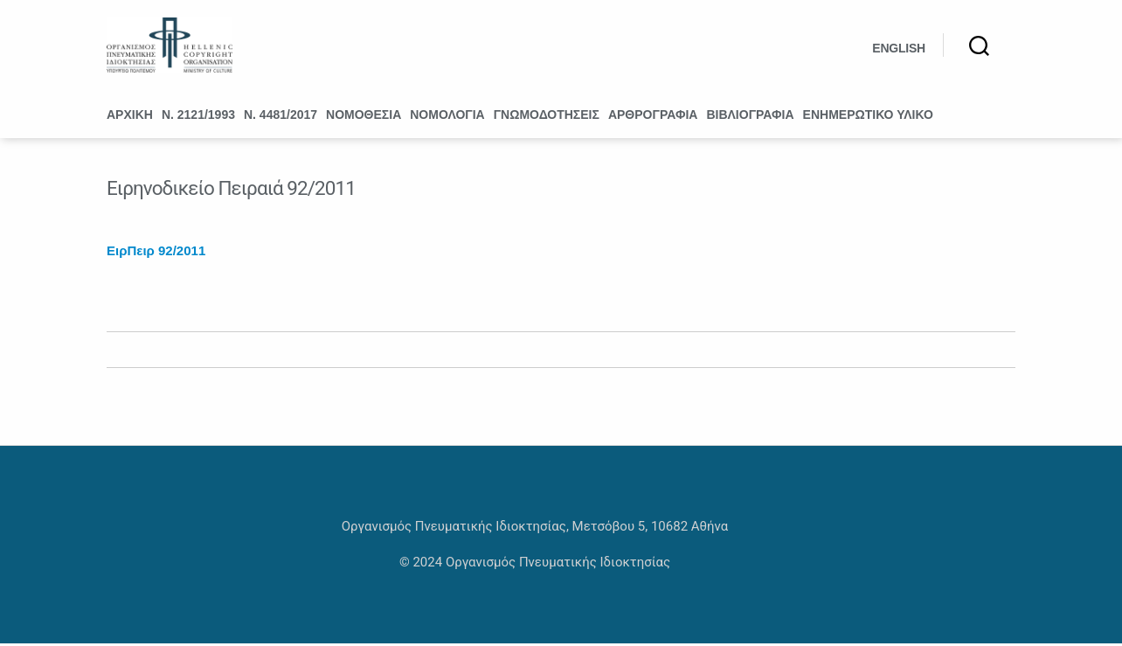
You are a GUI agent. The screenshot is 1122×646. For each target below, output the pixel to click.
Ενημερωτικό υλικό (868, 117)
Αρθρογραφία (653, 117)
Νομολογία (447, 117)
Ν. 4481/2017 (280, 117)
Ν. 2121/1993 (198, 117)
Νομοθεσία (363, 117)
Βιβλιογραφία (749, 117)
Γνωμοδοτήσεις (546, 117)
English (898, 49)
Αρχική (130, 117)
